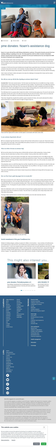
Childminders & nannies (36, 304)
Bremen (8, 304)
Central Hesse (9, 326)
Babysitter (33, 307)
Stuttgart (19, 310)
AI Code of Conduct (10, 354)
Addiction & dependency (36, 329)
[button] (21, 290)
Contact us (8, 362)
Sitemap (8, 358)
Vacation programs (35, 309)
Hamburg (8, 315)
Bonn (7, 302)
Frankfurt (8, 312)
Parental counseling (35, 301)
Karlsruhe (8, 318)
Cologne (8, 323)
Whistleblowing (9, 363)
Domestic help (34, 323)
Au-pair (32, 306)
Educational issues (35, 334)
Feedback (8, 365)
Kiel (7, 322)
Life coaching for (35, 326)
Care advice (33, 315)
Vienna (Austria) (20, 314)
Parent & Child (34, 299)
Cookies (8, 355)
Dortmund (8, 306)
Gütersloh (8, 314)
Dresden (8, 307)
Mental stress (34, 328)
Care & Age (33, 313)
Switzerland (19, 309)
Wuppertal (19, 315)
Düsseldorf (8, 309)
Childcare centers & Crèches (37, 302)
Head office (19, 317)
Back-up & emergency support (38, 310)
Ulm (18, 312)
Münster (18, 301)
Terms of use (9, 357)
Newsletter (8, 360)
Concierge (33, 345)
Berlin (7, 301)
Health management (36, 339)
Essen (7, 310)
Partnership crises (35, 333)
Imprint (7, 350)
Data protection (9, 352)
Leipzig (7, 325)
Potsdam (19, 304)
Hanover (8, 317)
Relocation (33, 342)
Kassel (7, 320)
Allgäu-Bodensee (10, 299)
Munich (18, 299)
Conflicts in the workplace (37, 331)
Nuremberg (19, 302)
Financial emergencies (36, 336)
